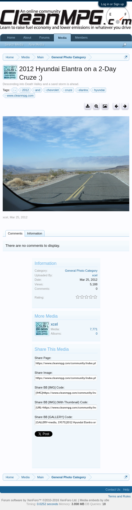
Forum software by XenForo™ (39, 500)
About (27, 37)
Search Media (14, 44)
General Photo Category (81, 270)
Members (81, 37)
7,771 (94, 329)
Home (11, 37)
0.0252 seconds (47, 504)
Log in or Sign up (112, 4)
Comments (15, 233)
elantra (82, 90)
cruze (67, 90)
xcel (5, 217)
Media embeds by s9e (94, 500)
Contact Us (112, 489)
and (37, 90)
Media (62, 37)
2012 (24, 90)
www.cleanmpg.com (19, 95)
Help (126, 489)
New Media (36, 44)
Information (34, 233)
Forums (44, 37)
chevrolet (52, 90)
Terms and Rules (119, 496)
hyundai (98, 90)
